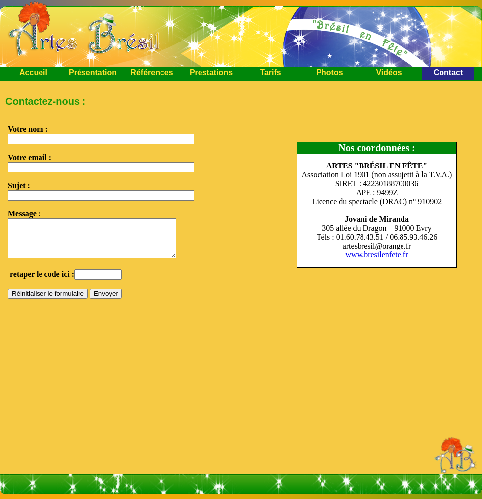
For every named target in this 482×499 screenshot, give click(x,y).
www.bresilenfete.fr (377, 254)
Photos (329, 72)
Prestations (211, 72)
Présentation (93, 72)
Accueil (33, 72)
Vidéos (389, 72)
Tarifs (270, 72)
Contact (448, 72)
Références (151, 72)
